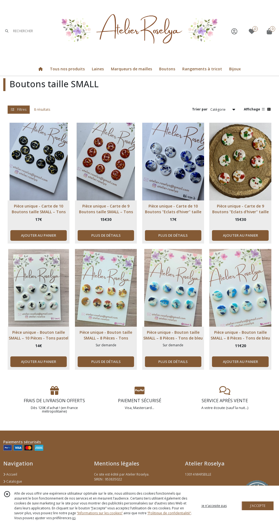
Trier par (200, 109)
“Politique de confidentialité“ (169, 513)
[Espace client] (234, 31)
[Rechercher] (6, 31)
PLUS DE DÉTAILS (106, 235)
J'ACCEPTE (257, 505)
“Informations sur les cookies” (100, 513)
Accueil (10, 474)
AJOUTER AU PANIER (38, 235)
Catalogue (12, 481)
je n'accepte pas (214, 505)
